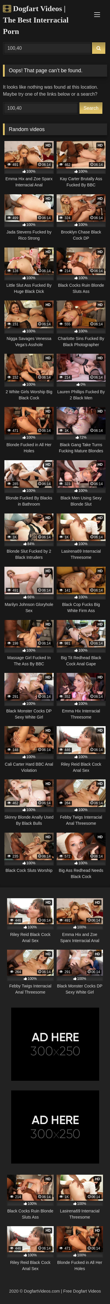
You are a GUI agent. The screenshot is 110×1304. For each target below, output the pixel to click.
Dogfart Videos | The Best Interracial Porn (36, 20)
